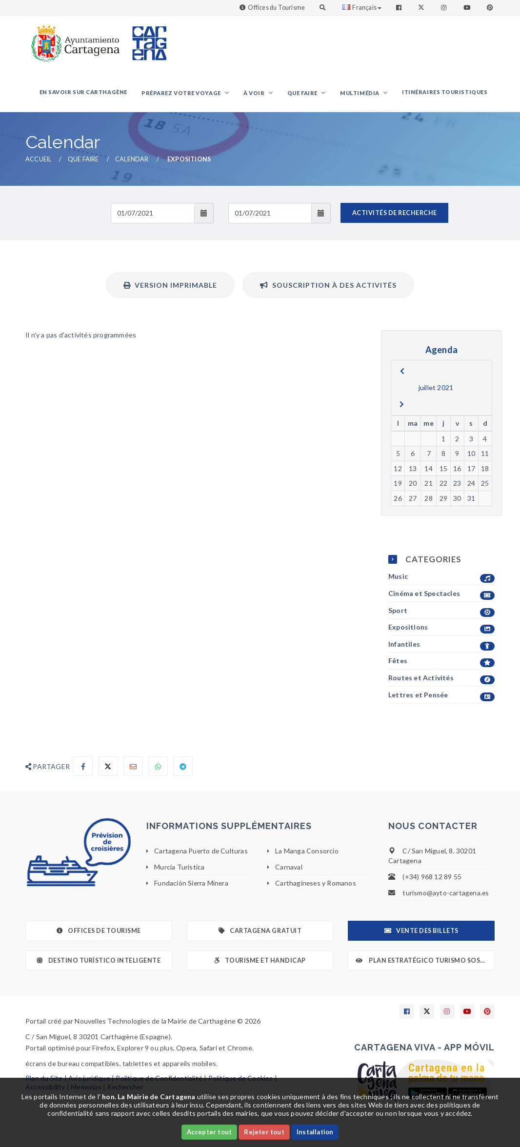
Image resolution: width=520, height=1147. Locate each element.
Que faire (309, 94)
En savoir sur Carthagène (97, 93)
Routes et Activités (441, 680)
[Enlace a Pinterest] (491, 7)
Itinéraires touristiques (446, 93)
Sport (441, 613)
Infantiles (441, 647)
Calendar (132, 162)
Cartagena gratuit (260, 933)
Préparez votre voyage (193, 94)
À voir (264, 94)
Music (441, 579)
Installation (315, 1132)
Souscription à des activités (328, 287)
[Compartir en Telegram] (183, 769)
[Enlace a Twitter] (422, 7)
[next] (401, 406)
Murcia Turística (179, 869)
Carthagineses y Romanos (316, 885)
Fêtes (441, 664)
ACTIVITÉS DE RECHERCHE (394, 215)
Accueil (38, 162)
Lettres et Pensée (441, 697)
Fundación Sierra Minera (191, 885)
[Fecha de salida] (270, 215)
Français (361, 7)
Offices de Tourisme (99, 933)
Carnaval (288, 869)
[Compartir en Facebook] (83, 769)
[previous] (402, 373)
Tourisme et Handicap (260, 963)
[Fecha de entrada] (152, 215)
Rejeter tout (264, 1132)
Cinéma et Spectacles (441, 596)
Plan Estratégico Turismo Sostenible (425, 963)
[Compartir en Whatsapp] (158, 769)
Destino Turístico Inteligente (98, 963)
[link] (73, 39)
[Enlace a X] (427, 1014)
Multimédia (364, 94)
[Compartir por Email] (133, 769)
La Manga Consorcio (307, 854)
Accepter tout (209, 1132)
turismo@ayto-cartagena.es (446, 895)
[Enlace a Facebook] (399, 7)
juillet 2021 (436, 390)
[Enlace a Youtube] (467, 7)
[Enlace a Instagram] (444, 7)
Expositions (441, 630)
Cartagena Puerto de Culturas (201, 854)
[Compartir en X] (108, 769)
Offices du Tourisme (276, 7)
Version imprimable (170, 287)
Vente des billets (421, 933)
